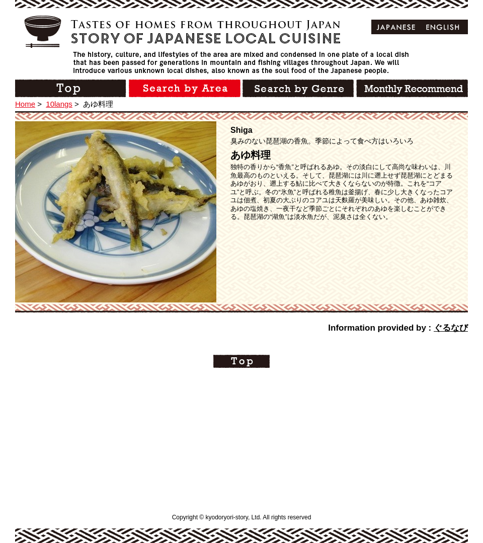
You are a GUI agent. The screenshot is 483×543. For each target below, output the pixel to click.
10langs (59, 104)
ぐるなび (451, 328)
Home (25, 104)
